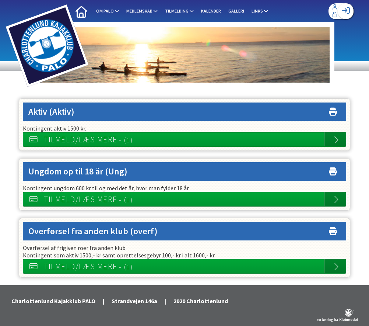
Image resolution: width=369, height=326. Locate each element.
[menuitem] (81, 11)
